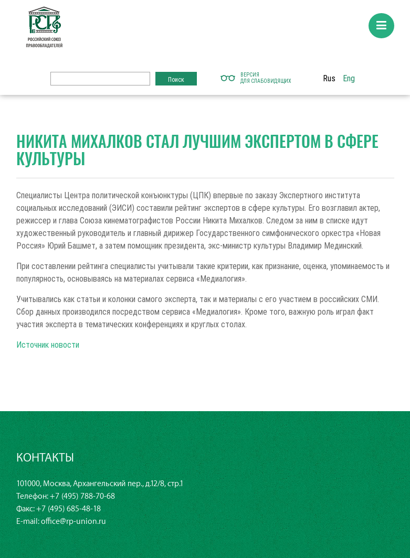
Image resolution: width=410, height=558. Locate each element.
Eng (349, 78)
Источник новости (47, 344)
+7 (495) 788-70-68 (82, 496)
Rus (329, 78)
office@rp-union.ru (73, 521)
